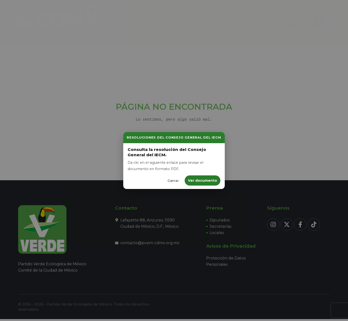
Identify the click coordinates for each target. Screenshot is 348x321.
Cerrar (173, 180)
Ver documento (202, 180)
